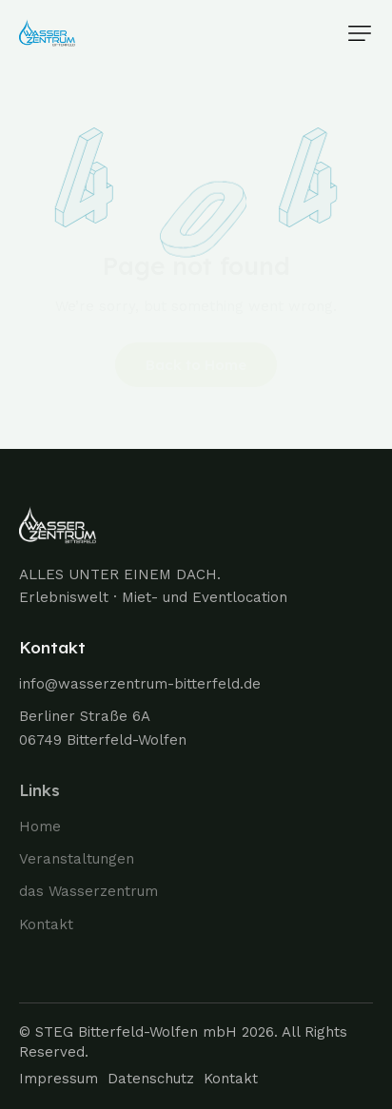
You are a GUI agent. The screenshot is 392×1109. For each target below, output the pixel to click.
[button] (359, 33)
